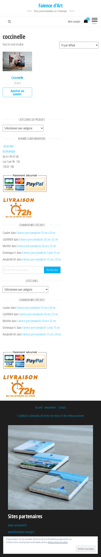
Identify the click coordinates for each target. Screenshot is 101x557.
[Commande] (78, 45)
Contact (62, 407)
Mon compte (74, 21)
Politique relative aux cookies (58, 542)
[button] (17, 61)
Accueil (38, 407)
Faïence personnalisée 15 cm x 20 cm (36, 233)
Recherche (52, 270)
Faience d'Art (50, 5)
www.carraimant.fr (17, 525)
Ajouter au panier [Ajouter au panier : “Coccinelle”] (17, 92)
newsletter (50, 407)
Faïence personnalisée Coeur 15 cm (41, 252)
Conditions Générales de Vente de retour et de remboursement (50, 416)
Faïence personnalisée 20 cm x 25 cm (38, 239)
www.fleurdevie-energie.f (21, 532)
